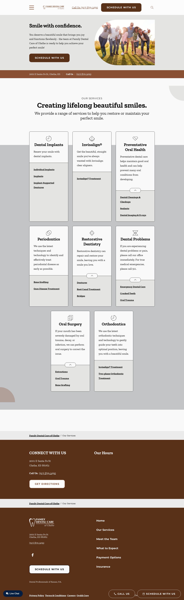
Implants (38, 176)
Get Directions (47, 484)
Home (100, 520)
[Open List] (135, 190)
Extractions (61, 371)
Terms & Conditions (55, 595)
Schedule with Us (121, 7)
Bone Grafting (41, 282)
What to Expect (107, 548)
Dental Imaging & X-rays (133, 215)
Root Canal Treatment (88, 289)
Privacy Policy (36, 595)
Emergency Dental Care (132, 286)
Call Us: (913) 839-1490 (85, 7)
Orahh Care (83, 595)
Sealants (124, 208)
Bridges (81, 295)
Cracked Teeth (127, 293)
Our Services (105, 529)
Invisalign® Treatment (89, 178)
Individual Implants (44, 169)
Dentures (82, 282)
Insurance (103, 566)
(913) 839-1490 (83, 74)
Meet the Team (106, 539)
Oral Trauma (127, 300)
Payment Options (108, 557)
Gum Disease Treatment (46, 288)
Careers (71, 595)
